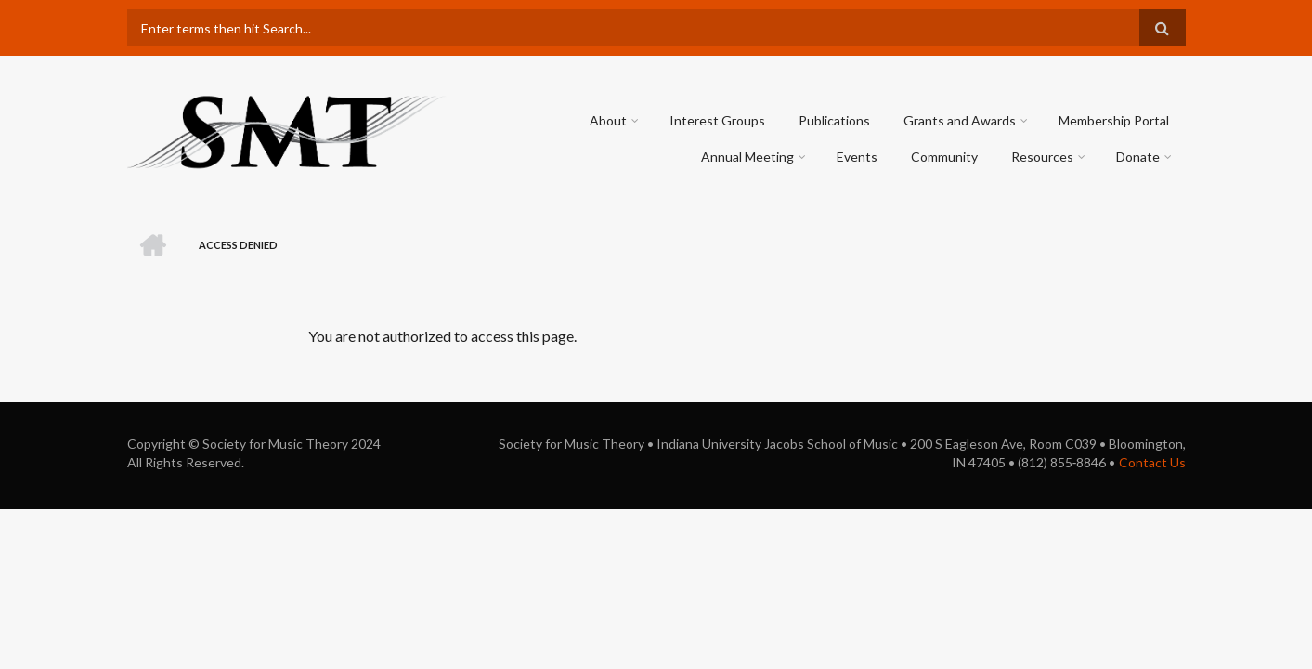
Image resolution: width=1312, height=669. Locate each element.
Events (857, 156)
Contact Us (1152, 462)
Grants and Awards (959, 120)
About (608, 120)
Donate (1138, 156)
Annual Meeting (747, 156)
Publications (834, 120)
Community (944, 156)
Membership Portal (1114, 120)
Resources (1042, 156)
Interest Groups (717, 120)
